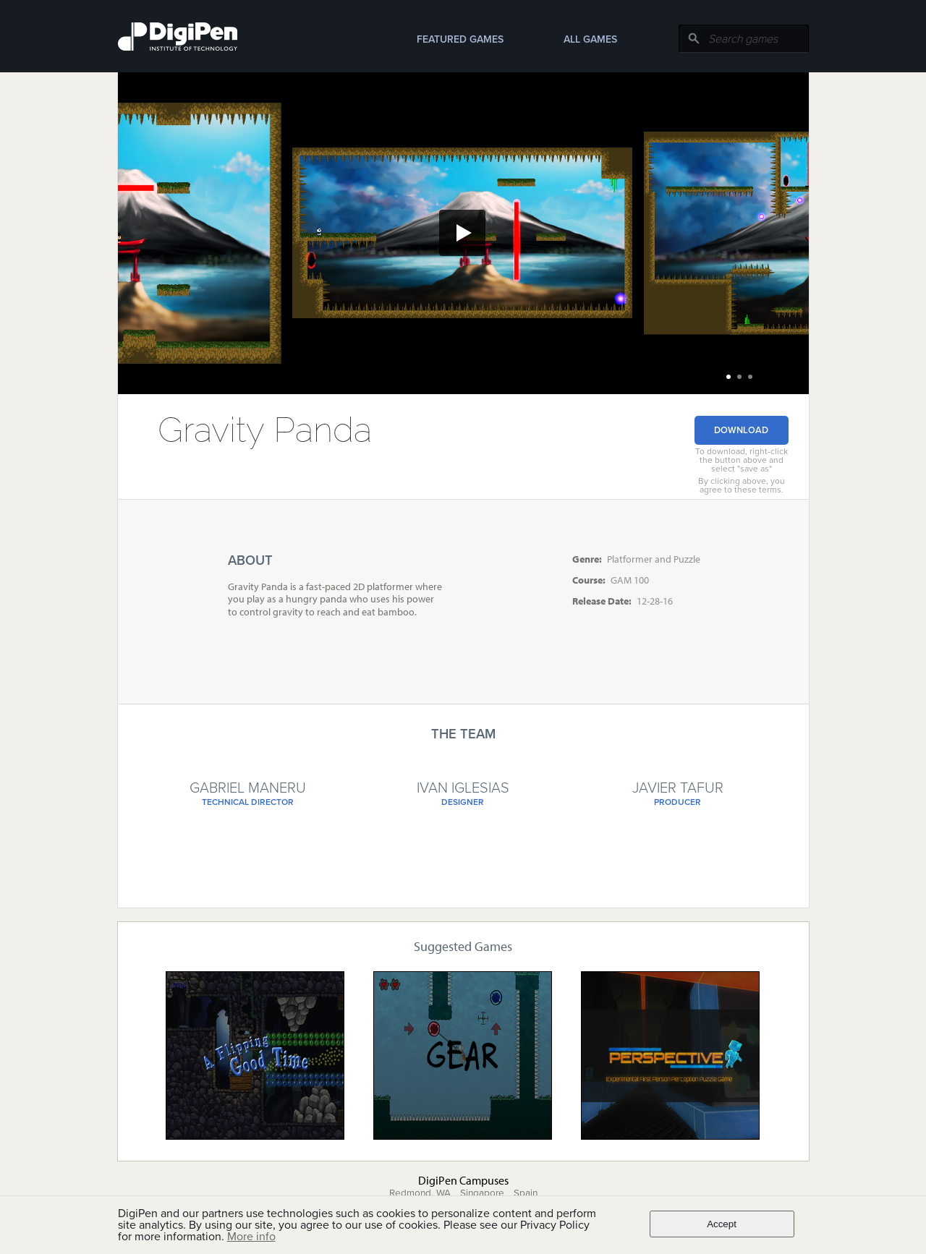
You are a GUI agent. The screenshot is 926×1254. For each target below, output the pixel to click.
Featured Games (460, 39)
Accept (721, 1224)
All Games (590, 39)
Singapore (482, 1193)
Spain (526, 1193)
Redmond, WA (420, 1193)
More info (251, 1236)
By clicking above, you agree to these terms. (741, 485)
